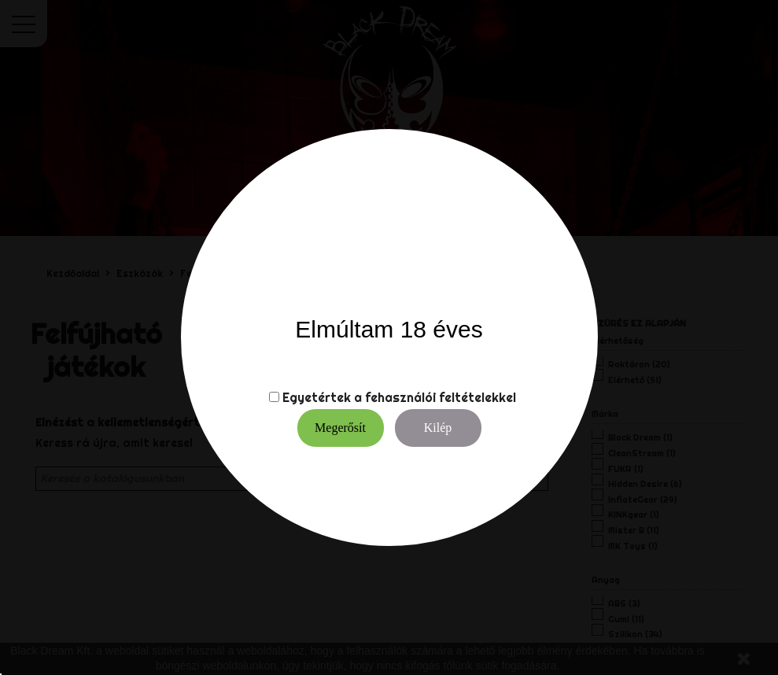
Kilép (438, 427)
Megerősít (340, 427)
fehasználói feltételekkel (440, 397)
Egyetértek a (322, 397)
